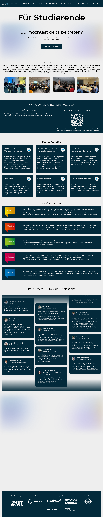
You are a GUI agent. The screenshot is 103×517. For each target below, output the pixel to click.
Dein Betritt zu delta (51, 46)
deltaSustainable (37, 3)
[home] (5, 3)
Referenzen (84, 3)
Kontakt (95, 3)
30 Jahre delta (72, 3)
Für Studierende (51, 3)
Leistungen (14, 3)
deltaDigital (25, 3)
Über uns (62, 3)
